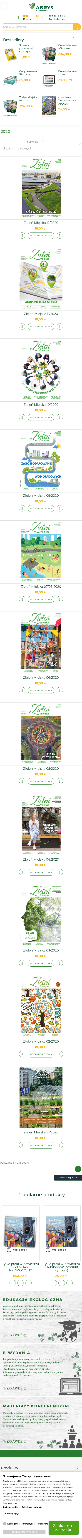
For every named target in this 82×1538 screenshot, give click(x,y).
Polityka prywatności (32, 1507)
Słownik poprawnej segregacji (26, 48)
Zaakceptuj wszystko (64, 1527)
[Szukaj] (41, 26)
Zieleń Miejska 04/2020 (41, 859)
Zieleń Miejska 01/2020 (41, 1132)
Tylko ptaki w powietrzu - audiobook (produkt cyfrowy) (61, 1267)
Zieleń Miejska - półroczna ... (67, 47)
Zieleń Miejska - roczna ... (29, 99)
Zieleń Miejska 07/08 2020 (41, 587)
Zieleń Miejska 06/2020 (41, 677)
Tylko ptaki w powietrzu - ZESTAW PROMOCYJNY (20, 1267)
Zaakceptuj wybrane (24, 1531)
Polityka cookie (10, 1507)
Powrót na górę (68, 1178)
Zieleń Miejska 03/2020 (41, 950)
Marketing (43, 1524)
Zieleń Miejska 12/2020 (41, 223)
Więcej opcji (13, 1513)
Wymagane (12, 1524)
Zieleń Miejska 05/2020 (41, 768)
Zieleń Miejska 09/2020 (41, 495)
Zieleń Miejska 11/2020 (41, 314)
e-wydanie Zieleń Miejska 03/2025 (67, 100)
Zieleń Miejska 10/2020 (41, 405)
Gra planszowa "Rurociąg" (28, 73)
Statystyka (28, 1524)
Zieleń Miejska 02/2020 (41, 1041)
